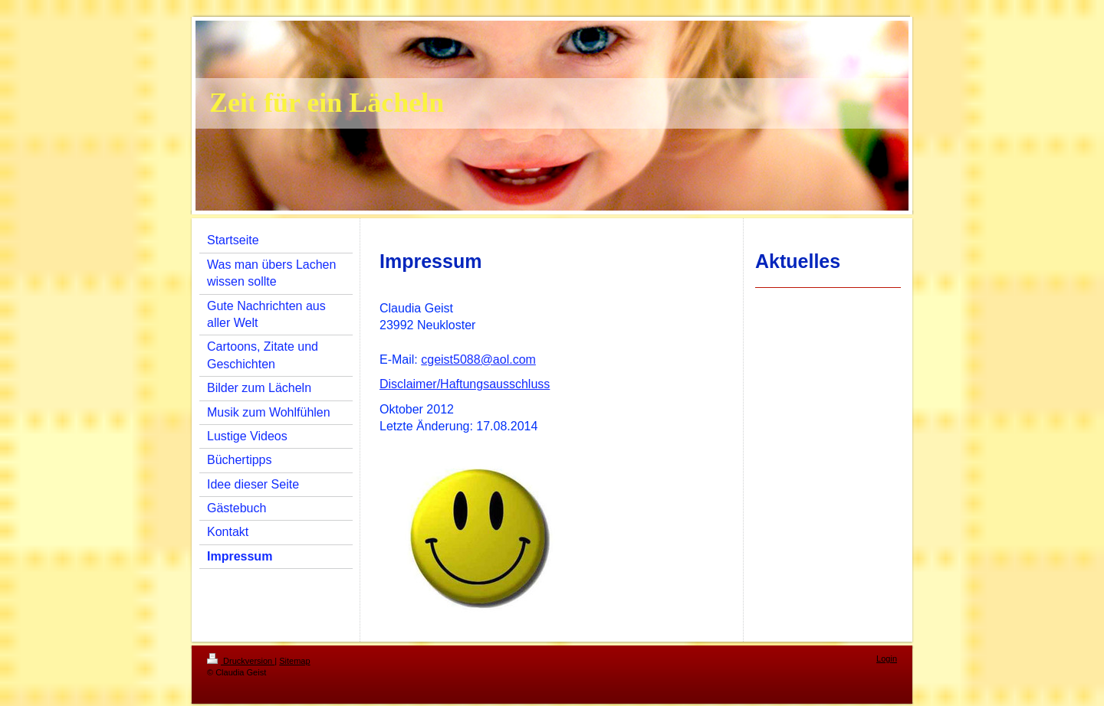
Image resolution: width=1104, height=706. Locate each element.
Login (886, 658)
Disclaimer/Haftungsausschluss (465, 384)
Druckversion (240, 660)
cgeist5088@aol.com (478, 359)
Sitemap (294, 660)
